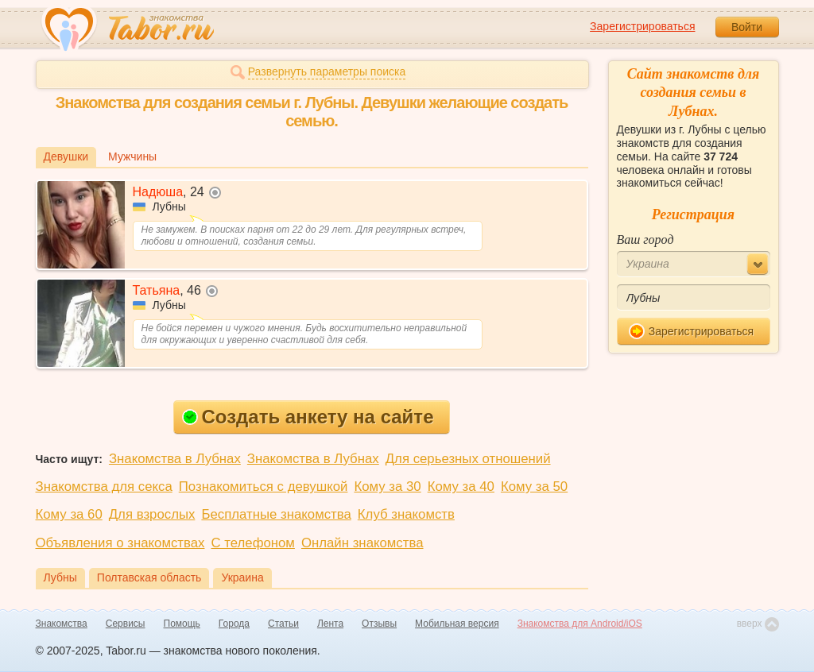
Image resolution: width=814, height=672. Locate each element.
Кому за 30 (387, 486)
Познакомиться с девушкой (263, 486)
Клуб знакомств (406, 514)
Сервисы (125, 623)
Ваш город (645, 239)
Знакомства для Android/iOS (579, 623)
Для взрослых (152, 514)
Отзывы (379, 623)
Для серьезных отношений (468, 458)
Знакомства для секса (104, 486)
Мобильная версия (457, 623)
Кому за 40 (461, 486)
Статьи (283, 623)
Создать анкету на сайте (308, 416)
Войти (746, 27)
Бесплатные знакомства (276, 514)
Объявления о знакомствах (120, 542)
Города (234, 623)
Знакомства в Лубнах (175, 458)
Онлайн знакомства (362, 542)
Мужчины (132, 156)
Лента (330, 623)
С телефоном (252, 542)
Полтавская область (149, 577)
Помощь (182, 623)
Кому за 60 (69, 514)
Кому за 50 (534, 486)
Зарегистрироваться (642, 26)
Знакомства (61, 623)
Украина (242, 577)
